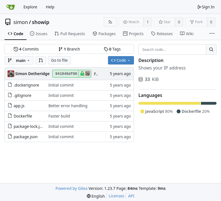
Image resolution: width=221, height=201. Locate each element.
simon (20, 22)
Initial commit (61, 85)
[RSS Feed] (110, 22)
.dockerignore (26, 85)
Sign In (206, 6)
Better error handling (68, 105)
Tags (112, 49)
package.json (26, 136)
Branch (69, 49)
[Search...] (211, 49)
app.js (19, 105)
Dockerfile (23, 116)
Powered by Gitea (72, 188)
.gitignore (23, 95)
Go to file (59, 60)
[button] (40, 60)
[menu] (96, 196)
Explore (30, 6)
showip (40, 22)
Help (50, 6)
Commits (26, 49)
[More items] (212, 34)
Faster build (59, 116)
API (131, 195)
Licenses (116, 195)
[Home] (10, 7)
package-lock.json (30, 126)
